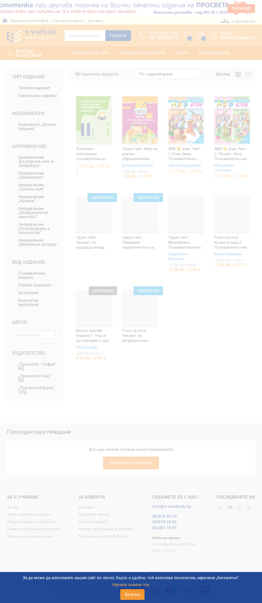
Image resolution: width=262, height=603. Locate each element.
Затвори (132, 594)
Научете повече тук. (131, 584)
